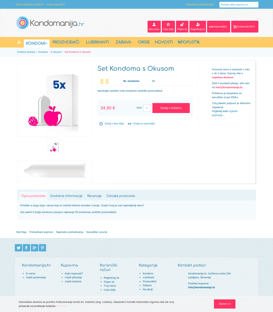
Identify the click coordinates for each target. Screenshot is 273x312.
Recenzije (94, 196)
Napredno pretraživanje (200, 4)
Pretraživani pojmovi (41, 232)
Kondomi (43, 52)
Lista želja (109, 289)
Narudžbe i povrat (96, 232)
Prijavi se (109, 281)
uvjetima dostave (222, 77)
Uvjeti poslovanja (36, 277)
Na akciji (148, 289)
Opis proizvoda (33, 196)
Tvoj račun (110, 285)
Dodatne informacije (66, 196)
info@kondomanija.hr (229, 87)
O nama (30, 273)
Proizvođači (149, 281)
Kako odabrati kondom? (30, 4)
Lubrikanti (148, 277)
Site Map (21, 232)
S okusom (56, 52)
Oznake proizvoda (120, 196)
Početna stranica (26, 52)
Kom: (139, 107)
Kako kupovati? (56, 4)
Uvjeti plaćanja (73, 277)
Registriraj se (111, 277)
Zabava (147, 285)
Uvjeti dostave (73, 281)
